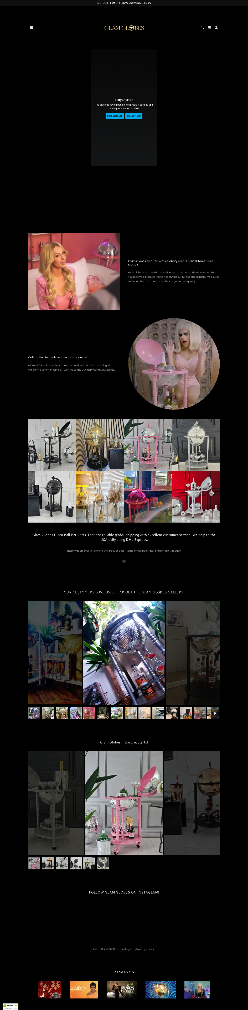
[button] (31, 27)
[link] (124, 27)
